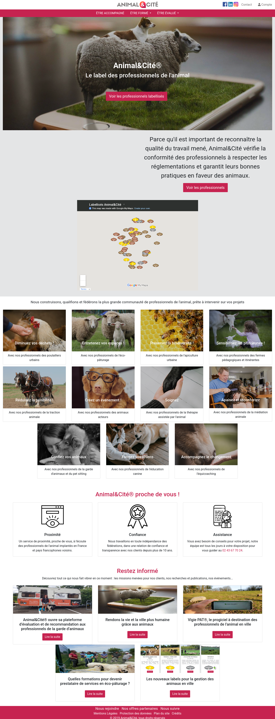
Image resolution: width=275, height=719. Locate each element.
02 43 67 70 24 (232, 550)
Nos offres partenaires (140, 708)
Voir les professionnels (205, 187)
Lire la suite (52, 637)
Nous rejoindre (107, 708)
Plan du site (162, 713)
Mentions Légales (106, 713)
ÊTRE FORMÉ (139, 13)
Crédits (176, 713)
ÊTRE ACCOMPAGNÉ (110, 13)
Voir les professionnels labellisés (136, 96)
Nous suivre (170, 708)
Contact (246, 4)
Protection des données (135, 713)
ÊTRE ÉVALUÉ (167, 13)
